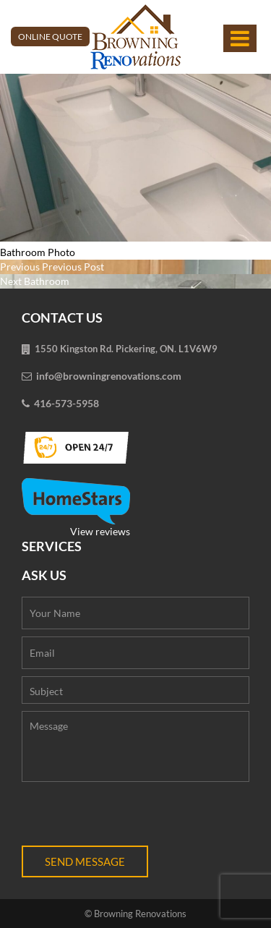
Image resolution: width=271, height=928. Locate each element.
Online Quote (50, 36)
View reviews (76, 507)
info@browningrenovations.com (108, 376)
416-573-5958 (66, 403)
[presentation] (131, 817)
